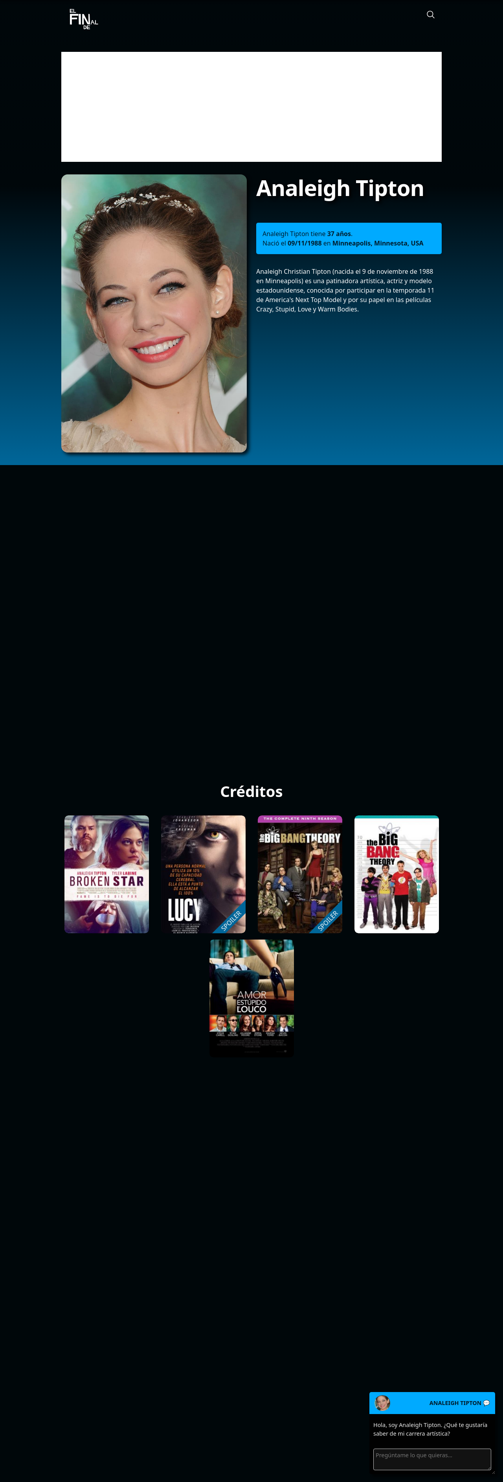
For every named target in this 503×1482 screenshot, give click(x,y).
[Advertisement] (251, 107)
